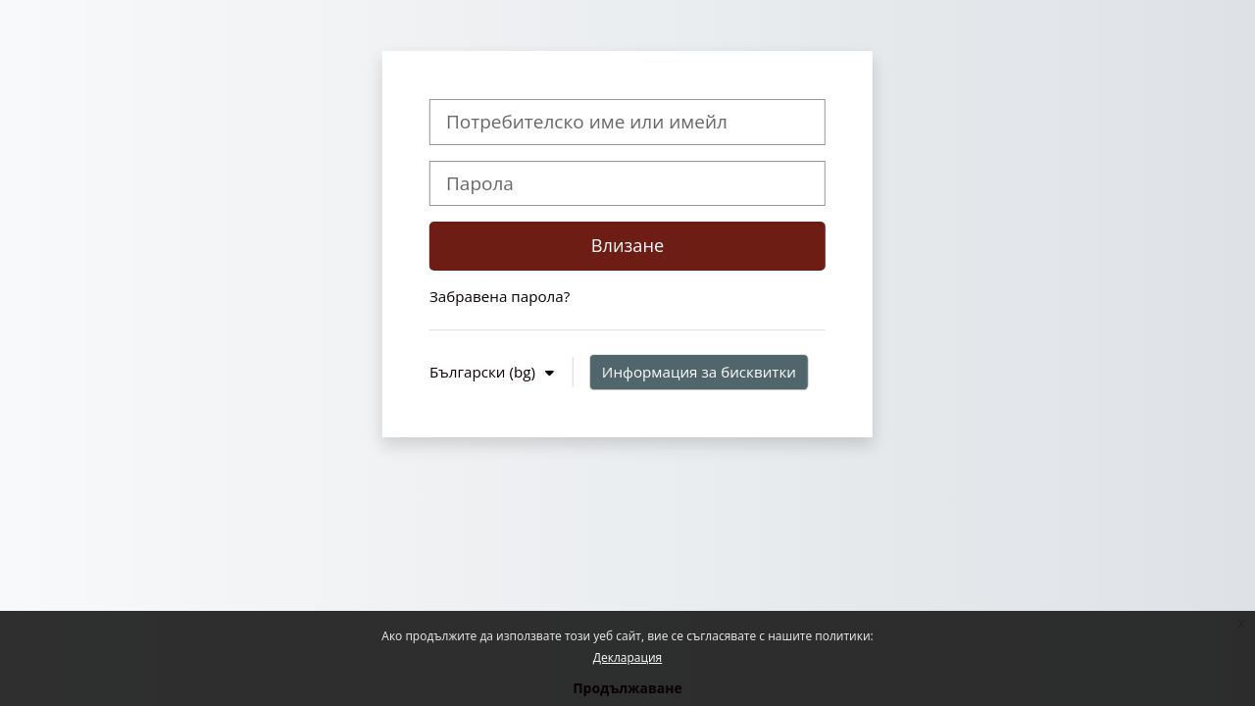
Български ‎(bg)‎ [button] (484, 371)
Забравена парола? (499, 296)
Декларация (627, 657)
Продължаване (627, 688)
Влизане (628, 245)
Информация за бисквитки (699, 371)
